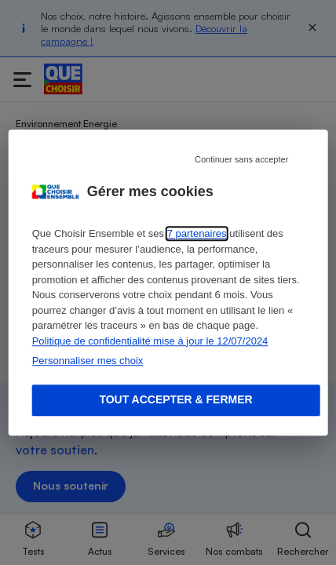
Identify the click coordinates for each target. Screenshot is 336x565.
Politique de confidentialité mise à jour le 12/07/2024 (150, 341)
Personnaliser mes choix (88, 360)
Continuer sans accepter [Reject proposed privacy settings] (241, 159)
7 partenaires (197, 233)
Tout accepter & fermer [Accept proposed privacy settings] (175, 399)
